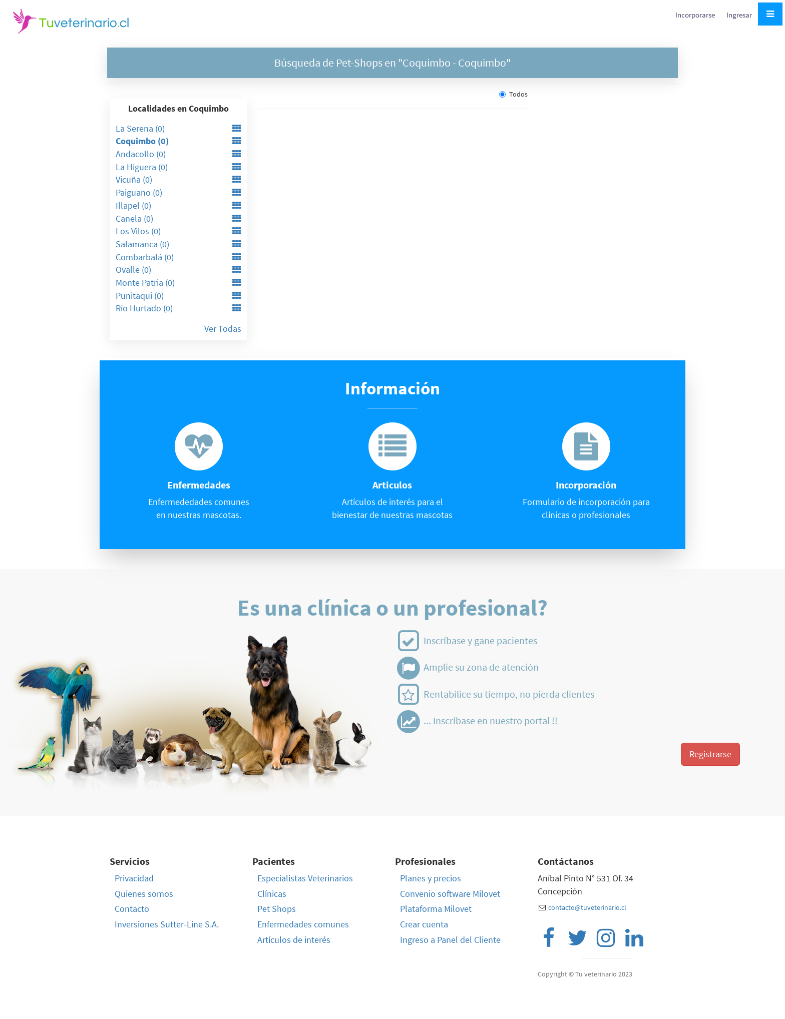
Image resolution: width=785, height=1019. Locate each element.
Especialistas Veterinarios (305, 878)
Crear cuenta (424, 924)
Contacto (132, 908)
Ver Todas (222, 328)
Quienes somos (144, 893)
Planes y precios (430, 878)
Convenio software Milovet (450, 893)
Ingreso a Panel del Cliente (450, 939)
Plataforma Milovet (436, 908)
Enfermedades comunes (303, 924)
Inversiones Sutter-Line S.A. (167, 924)
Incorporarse (695, 15)
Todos (513, 94)
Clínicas (271, 893)
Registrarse (710, 754)
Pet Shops (276, 908)
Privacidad (134, 878)
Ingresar (739, 15)
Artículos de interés (293, 939)
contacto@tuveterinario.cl (587, 907)
